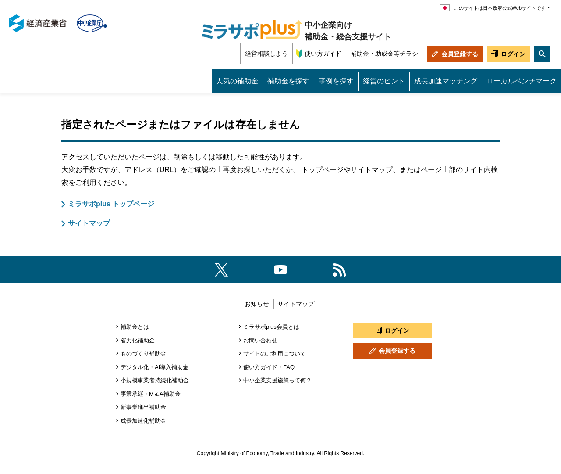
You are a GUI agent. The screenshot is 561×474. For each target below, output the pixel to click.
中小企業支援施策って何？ (277, 380)
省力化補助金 (138, 340)
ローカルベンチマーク (521, 81)
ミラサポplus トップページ (111, 204)
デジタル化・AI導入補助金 (154, 367)
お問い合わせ (260, 340)
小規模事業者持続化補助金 (155, 380)
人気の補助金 (237, 81)
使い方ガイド (323, 53)
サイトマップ (89, 223)
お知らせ (257, 303)
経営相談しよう (266, 53)
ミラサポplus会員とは (271, 326)
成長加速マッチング (445, 81)
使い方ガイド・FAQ (269, 367)
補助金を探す (288, 81)
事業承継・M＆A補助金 (151, 394)
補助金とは (135, 326)
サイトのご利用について (274, 353)
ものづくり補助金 (143, 353)
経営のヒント (384, 81)
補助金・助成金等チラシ (384, 53)
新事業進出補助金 (143, 407)
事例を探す (336, 81)
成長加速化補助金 (143, 420)
